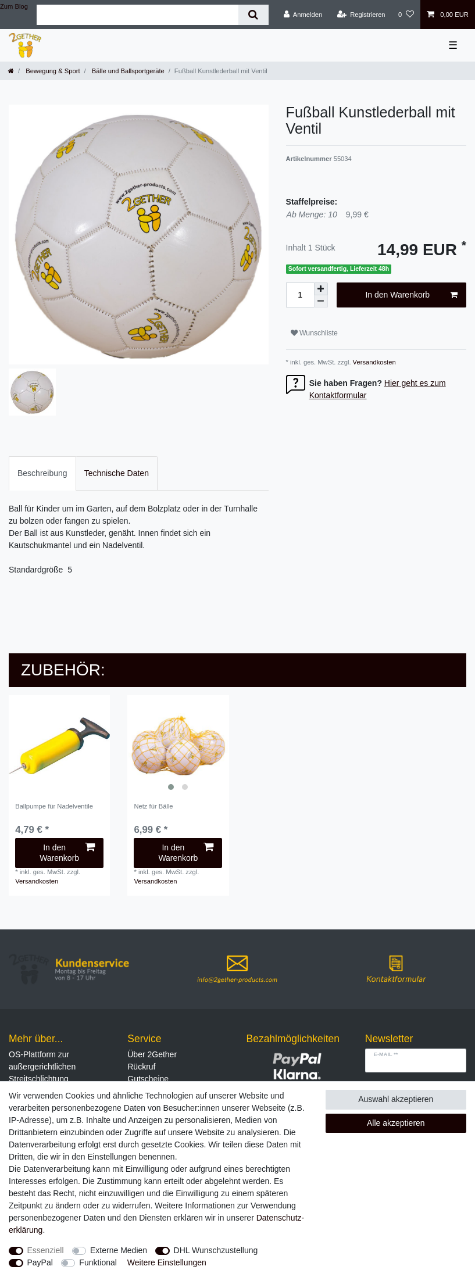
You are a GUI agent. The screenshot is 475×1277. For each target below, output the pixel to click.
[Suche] (253, 15)
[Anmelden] (303, 14)
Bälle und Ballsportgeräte (127, 70)
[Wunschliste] (406, 14)
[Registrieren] (360, 14)
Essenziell (45, 1250)
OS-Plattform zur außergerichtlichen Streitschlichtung (42, 1066)
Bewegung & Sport (52, 70)
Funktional (98, 1262)
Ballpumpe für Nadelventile (54, 806)
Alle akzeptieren (396, 1123)
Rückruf (141, 1066)
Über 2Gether (152, 1054)
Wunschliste (314, 333)
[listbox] (177, 745)
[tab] (42, 473)
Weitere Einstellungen (166, 1262)
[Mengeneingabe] (300, 294)
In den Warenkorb (411, 295)
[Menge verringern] (321, 301)
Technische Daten (116, 473)
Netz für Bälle (153, 806)
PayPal (40, 1262)
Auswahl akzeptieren (395, 1099)
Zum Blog (14, 6)
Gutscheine (148, 1078)
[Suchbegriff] (137, 15)
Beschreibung (42, 473)
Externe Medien (118, 1250)
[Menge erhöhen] (321, 288)
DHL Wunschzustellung (216, 1250)
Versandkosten (373, 362)
